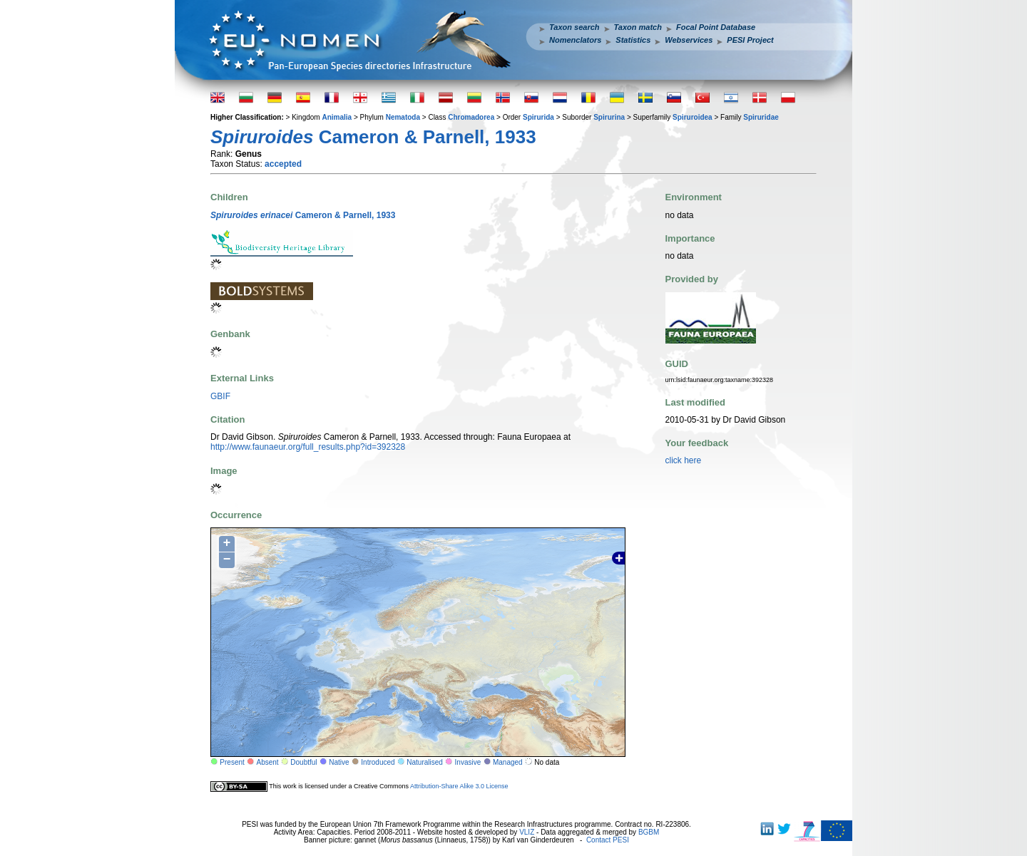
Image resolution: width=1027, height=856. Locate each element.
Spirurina (609, 117)
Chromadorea (471, 117)
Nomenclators (575, 40)
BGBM (648, 832)
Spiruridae (760, 117)
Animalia (337, 117)
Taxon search (574, 27)
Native (339, 762)
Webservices (688, 40)
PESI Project (750, 40)
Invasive (468, 762)
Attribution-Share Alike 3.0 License (459, 786)
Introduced (377, 762)
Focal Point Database (715, 27)
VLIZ (526, 832)
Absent (268, 762)
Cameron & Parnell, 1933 (302, 215)
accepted (283, 164)
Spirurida (538, 117)
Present (232, 762)
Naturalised (425, 762)
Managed (508, 762)
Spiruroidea (692, 117)
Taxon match (638, 27)
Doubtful (303, 762)
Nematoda (403, 117)
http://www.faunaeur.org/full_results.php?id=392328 (307, 447)
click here (683, 460)
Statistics (632, 40)
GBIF (220, 396)
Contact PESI (607, 840)
